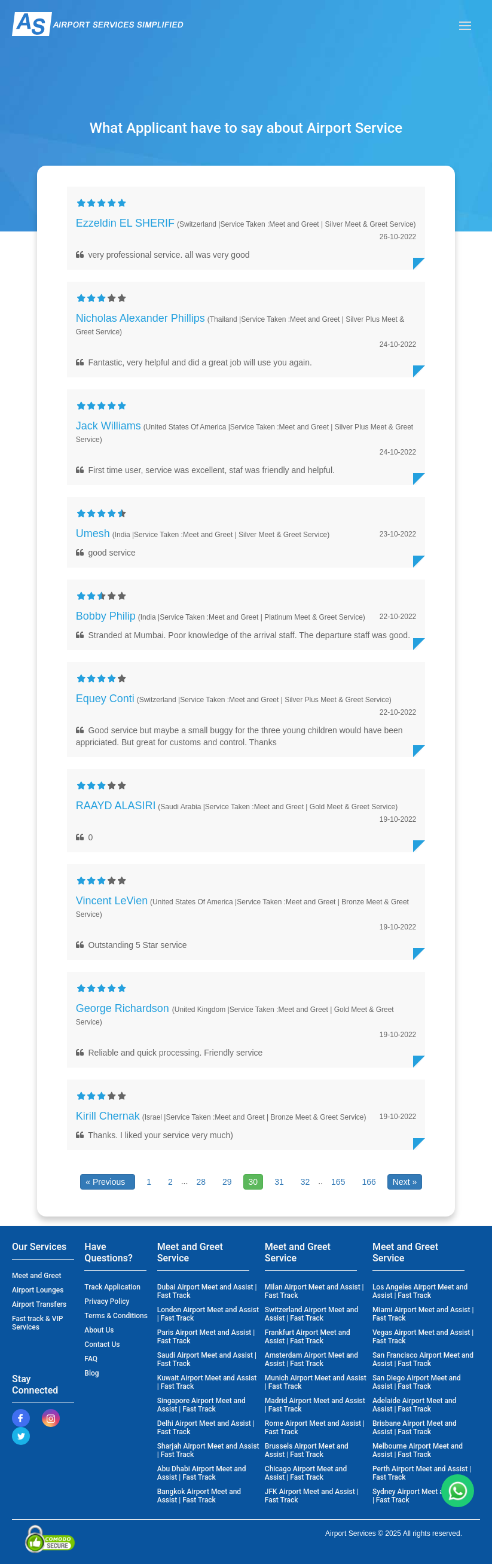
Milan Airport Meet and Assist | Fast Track (314, 1291)
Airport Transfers (39, 1304)
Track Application (112, 1287)
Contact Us (102, 1344)
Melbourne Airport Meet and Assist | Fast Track (417, 1450)
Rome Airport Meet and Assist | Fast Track (315, 1427)
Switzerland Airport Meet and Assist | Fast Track (311, 1314)
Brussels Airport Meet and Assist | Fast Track (307, 1450)
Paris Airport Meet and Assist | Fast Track (206, 1336)
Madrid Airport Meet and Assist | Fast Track (315, 1405)
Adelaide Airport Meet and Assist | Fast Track (414, 1405)
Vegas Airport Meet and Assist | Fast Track (422, 1336)
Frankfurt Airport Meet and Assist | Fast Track (307, 1336)
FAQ (90, 1359)
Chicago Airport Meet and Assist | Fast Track (306, 1473)
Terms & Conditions (116, 1316)
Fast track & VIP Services (37, 1323)
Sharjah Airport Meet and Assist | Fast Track (208, 1450)
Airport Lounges (37, 1290)
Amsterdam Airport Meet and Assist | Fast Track (311, 1359)
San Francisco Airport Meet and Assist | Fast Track (422, 1359)
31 (279, 1182)
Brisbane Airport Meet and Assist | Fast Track (414, 1427)
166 (368, 1182)
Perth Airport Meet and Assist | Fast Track (421, 1473)
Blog (91, 1373)
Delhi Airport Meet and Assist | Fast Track (206, 1427)
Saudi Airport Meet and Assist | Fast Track (206, 1359)
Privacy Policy (106, 1301)
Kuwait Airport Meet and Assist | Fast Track (207, 1382)
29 (227, 1182)
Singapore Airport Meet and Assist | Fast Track (201, 1405)
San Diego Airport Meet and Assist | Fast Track (416, 1382)
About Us (99, 1330)
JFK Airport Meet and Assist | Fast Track (312, 1495)
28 (201, 1182)
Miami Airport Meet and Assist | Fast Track (423, 1314)
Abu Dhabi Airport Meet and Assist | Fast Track (201, 1473)
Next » (405, 1182)
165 (338, 1182)
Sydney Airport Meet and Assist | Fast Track (422, 1495)
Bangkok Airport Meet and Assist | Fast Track (199, 1495)
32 (305, 1182)
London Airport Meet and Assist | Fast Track (208, 1314)
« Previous (107, 1182)
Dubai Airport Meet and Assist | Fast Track (207, 1291)
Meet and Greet (36, 1276)
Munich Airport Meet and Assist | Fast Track (315, 1382)
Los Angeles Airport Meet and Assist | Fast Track (419, 1291)
